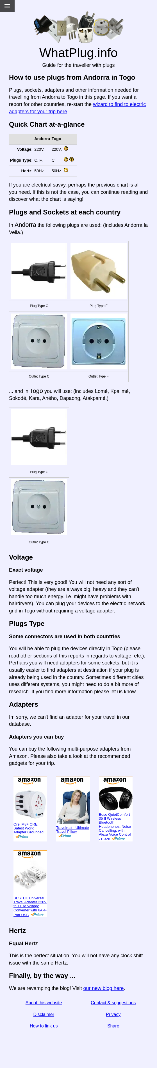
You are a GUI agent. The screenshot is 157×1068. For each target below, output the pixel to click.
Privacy (113, 1014)
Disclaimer (43, 1014)
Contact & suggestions (113, 1002)
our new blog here (103, 988)
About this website (44, 1002)
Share (113, 1026)
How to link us (44, 1026)
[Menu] (7, 6)
